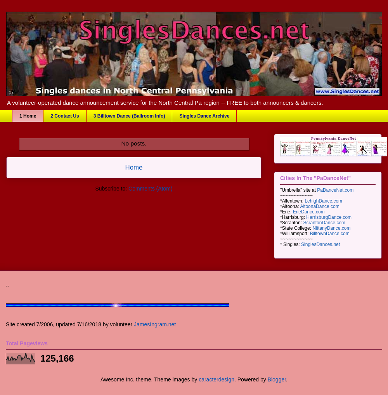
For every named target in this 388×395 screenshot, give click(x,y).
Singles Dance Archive (204, 116)
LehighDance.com (323, 201)
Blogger (277, 379)
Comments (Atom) (150, 188)
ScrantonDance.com (324, 222)
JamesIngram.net (155, 324)
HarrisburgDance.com (329, 217)
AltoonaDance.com (319, 206)
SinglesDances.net (320, 244)
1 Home (27, 116)
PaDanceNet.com (335, 190)
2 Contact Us (64, 116)
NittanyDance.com (331, 228)
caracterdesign (216, 379)
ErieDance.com (309, 212)
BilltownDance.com (330, 233)
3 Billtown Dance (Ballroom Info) (129, 116)
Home (134, 167)
